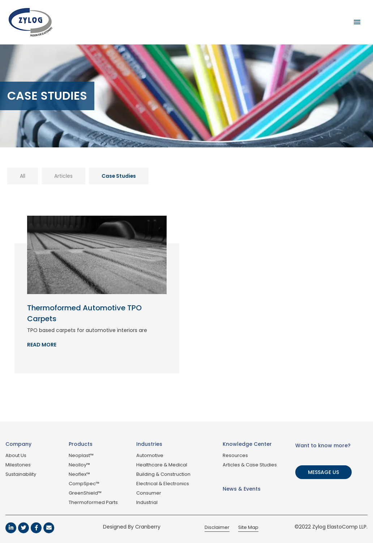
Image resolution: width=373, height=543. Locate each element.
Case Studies (119, 176)
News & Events (242, 488)
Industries (149, 444)
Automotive (149, 455)
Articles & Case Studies (250, 464)
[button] (324, 472)
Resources (235, 455)
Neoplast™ (81, 455)
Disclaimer (217, 527)
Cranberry (147, 526)
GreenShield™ (85, 493)
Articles (63, 176)
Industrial (147, 502)
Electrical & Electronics (162, 483)
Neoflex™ (79, 474)
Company (18, 444)
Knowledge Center (247, 444)
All (22, 176)
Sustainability (20, 474)
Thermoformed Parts (93, 502)
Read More (41, 344)
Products (81, 444)
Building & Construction (163, 474)
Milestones (18, 464)
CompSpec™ (84, 483)
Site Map (248, 527)
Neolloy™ (79, 464)
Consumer (148, 493)
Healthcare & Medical (161, 464)
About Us (15, 455)
